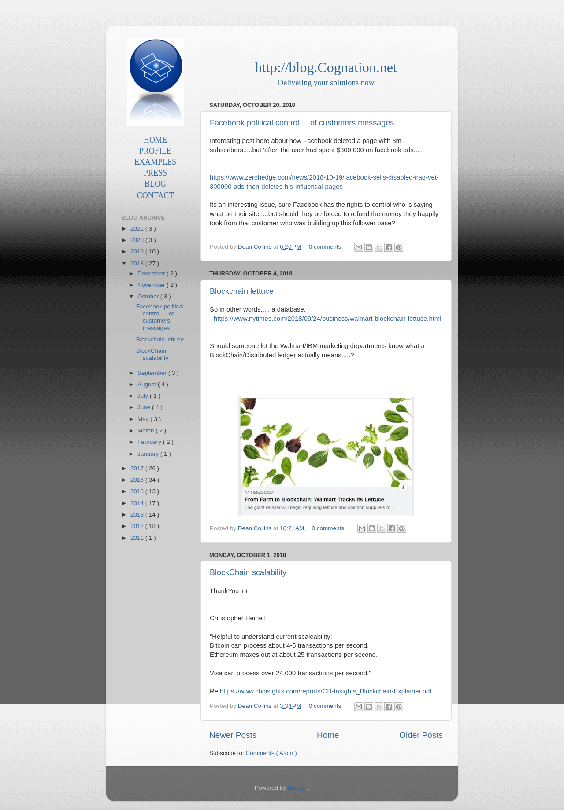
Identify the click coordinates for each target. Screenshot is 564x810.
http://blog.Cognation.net (326, 67)
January (148, 454)
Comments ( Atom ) (271, 753)
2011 (137, 538)
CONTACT (155, 195)
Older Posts (421, 735)
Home (328, 735)
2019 (137, 251)
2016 (137, 479)
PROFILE (155, 151)
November (152, 285)
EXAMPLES (155, 162)
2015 (137, 491)
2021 (137, 228)
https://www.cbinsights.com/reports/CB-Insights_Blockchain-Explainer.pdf (325, 691)
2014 (137, 503)
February (150, 442)
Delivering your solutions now (326, 82)
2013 (137, 514)
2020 (137, 240)
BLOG (155, 184)
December (152, 273)
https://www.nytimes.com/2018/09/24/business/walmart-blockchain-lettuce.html (327, 318)
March (146, 430)
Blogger (298, 787)
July (143, 395)
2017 (137, 468)
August (147, 384)
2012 (137, 526)
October (148, 296)
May (143, 419)
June (144, 407)
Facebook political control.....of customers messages (302, 122)
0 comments (326, 246)
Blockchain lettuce (242, 291)
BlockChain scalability (248, 572)
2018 (137, 263)
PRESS (155, 173)
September (152, 373)
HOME (155, 140)
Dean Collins (255, 246)
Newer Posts (232, 735)
